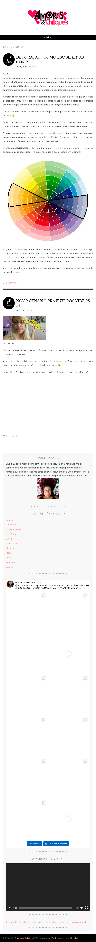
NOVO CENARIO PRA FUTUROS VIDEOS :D (53, 303)
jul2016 (9, 60)
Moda (9, 552)
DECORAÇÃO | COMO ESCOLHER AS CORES (50, 59)
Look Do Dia (12, 543)
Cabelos (10, 520)
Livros (9, 538)
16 (9, 301)
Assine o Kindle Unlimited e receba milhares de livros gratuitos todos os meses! (46, 922)
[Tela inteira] (86, 907)
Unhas (9, 557)
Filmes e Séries (13, 529)
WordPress (56, 938)
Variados (10, 562)
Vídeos (31, 310)
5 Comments (12, 282)
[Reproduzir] (9, 907)
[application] (48, 887)
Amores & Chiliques (24, 938)
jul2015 (9, 304)
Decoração (33, 66)
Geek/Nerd (11, 534)
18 (9, 57)
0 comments (12, 436)
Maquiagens (12, 548)
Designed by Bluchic (71, 938)
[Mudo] (81, 907)
